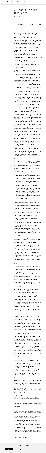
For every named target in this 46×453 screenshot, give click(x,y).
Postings (18, 1)
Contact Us (32, 1)
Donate (7, 448)
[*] (23, 28)
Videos (28, 1)
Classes (25, 1)
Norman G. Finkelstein (5, 1)
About (15, 1)
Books (22, 1)
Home (12, 1)
